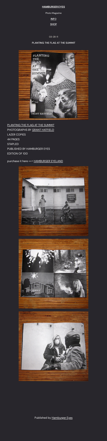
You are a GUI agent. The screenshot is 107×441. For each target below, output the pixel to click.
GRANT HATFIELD (43, 130)
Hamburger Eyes (62, 418)
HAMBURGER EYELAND (48, 161)
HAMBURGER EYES (53, 6)
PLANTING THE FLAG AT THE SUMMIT (53, 43)
